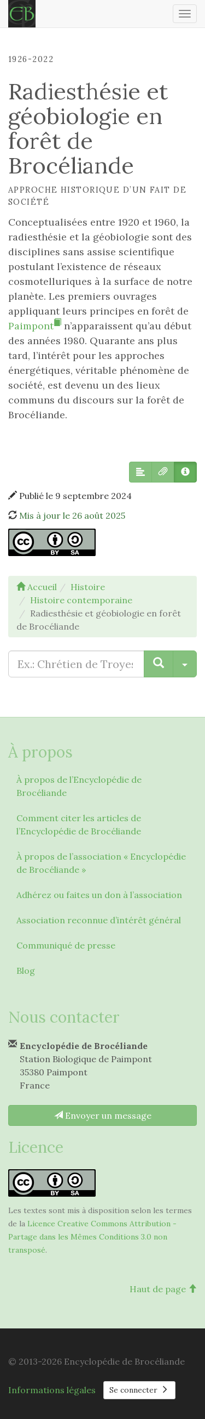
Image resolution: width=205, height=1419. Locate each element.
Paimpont (34, 325)
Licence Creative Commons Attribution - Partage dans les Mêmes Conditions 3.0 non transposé (92, 1237)
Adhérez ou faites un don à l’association (99, 894)
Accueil (36, 586)
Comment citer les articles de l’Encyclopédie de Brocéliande (78, 824)
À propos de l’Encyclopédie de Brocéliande (79, 786)
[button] (140, 472)
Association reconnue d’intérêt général (98, 920)
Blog (25, 970)
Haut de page (163, 1288)
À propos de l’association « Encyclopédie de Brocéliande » (101, 863)
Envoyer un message (102, 1115)
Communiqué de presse (65, 945)
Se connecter (139, 1390)
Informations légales (52, 1389)
